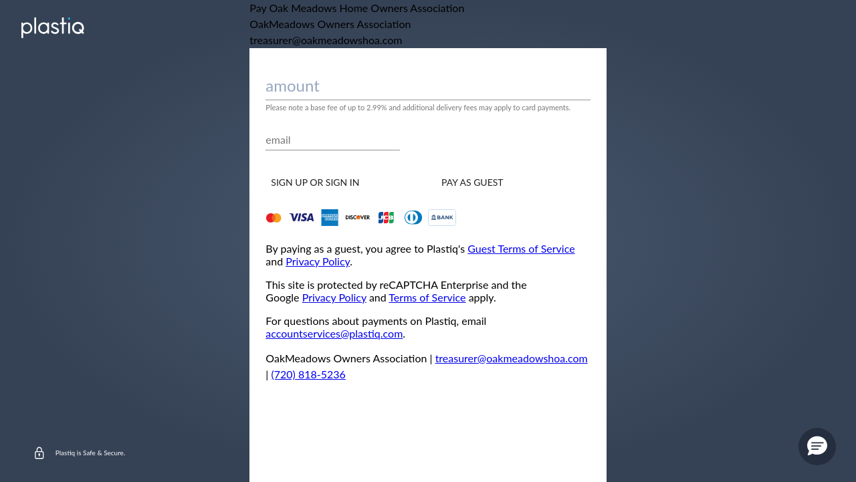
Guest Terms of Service (520, 248)
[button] (817, 446)
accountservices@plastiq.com (334, 333)
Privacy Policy (318, 261)
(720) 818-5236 (308, 374)
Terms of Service (427, 297)
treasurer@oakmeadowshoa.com (511, 358)
